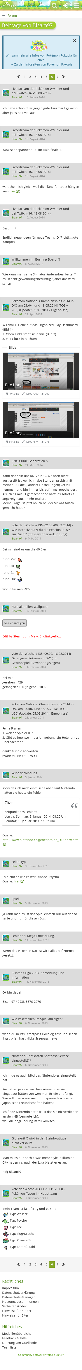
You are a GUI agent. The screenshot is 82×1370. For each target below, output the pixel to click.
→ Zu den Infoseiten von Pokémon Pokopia (41, 64)
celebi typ (19, 862)
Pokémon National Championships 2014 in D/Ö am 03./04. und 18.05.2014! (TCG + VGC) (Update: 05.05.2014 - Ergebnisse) (43, 305)
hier (12, 191)
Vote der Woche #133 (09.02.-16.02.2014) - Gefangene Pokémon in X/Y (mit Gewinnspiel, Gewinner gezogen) (42, 658)
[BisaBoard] (9, 5)
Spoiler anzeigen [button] (14, 623)
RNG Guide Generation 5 (30, 461)
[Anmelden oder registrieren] (65, 5)
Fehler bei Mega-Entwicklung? (33, 936)
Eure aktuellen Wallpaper (30, 607)
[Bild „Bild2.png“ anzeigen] (41, 423)
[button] (76, 5)
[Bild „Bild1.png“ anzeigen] (41, 375)
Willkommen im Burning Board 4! (36, 259)
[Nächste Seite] (63, 77)
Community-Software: (41, 1355)
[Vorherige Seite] (19, 77)
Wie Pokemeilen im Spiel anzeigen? (37, 1019)
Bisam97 (17, 97)
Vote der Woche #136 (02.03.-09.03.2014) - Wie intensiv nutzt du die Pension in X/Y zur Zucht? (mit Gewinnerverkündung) (42, 529)
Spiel (15, 899)
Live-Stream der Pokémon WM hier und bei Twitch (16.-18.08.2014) (40, 91)
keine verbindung (24, 773)
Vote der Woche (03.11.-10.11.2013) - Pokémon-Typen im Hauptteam (38, 1191)
